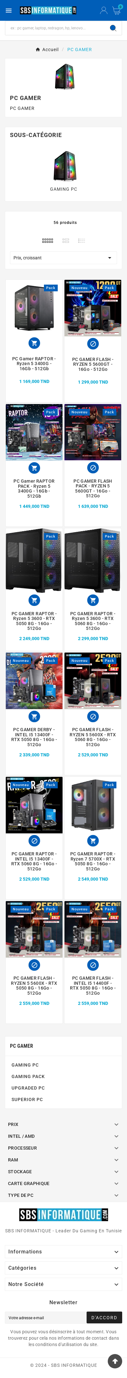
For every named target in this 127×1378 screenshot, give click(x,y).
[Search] (113, 28)
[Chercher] (55, 28)
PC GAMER (21, 1046)
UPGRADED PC (28, 1088)
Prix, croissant (63, 258)
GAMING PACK (28, 1076)
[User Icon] (103, 10)
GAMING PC (63, 189)
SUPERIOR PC (27, 1099)
